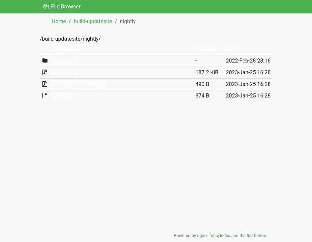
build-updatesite (93, 21)
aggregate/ (65, 60)
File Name (64, 49)
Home (59, 21)
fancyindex (219, 235)
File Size (205, 49)
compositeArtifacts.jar (78, 84)
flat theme (256, 235)
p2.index (62, 95)
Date (231, 49)
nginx (202, 235)
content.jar (64, 72)
